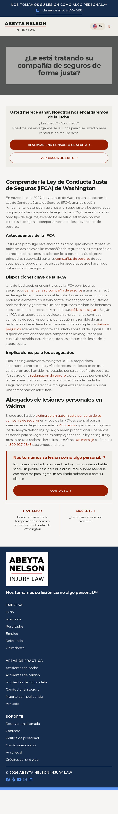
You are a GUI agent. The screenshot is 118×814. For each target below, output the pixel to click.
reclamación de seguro (48, 375)
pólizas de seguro (84, 310)
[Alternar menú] (109, 26)
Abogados (67, 425)
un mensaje (85, 440)
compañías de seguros (72, 258)
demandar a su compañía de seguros (53, 290)
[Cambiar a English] (97, 26)
